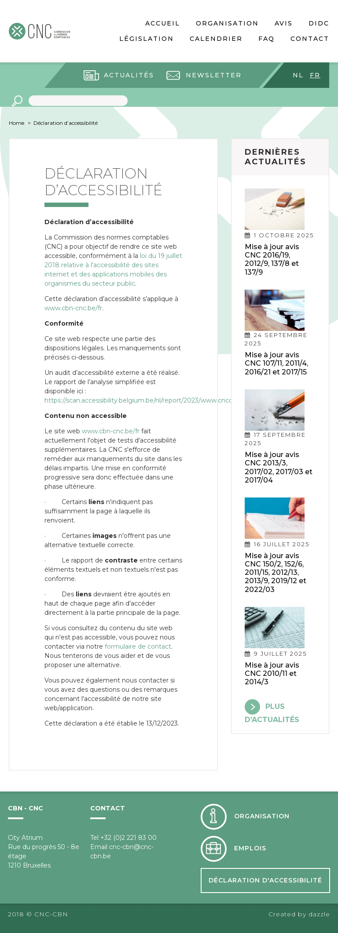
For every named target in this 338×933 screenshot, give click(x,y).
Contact (309, 39)
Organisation (227, 23)
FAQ (266, 39)
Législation (146, 39)
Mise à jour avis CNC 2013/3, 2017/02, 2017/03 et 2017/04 (278, 467)
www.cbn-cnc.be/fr (73, 308)
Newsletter (214, 75)
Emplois (250, 848)
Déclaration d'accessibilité (265, 880)
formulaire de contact (138, 646)
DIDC (319, 23)
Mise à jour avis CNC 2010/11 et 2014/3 (272, 673)
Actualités (129, 75)
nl (298, 75)
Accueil (162, 23)
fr (315, 75)
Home (16, 123)
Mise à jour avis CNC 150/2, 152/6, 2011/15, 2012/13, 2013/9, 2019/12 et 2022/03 (275, 573)
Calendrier (216, 39)
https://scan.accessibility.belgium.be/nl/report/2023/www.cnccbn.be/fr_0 (154, 400)
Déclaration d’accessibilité (65, 123)
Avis (284, 23)
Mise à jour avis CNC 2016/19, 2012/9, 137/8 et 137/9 (272, 259)
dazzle (319, 914)
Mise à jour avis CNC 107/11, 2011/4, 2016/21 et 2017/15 (276, 363)
